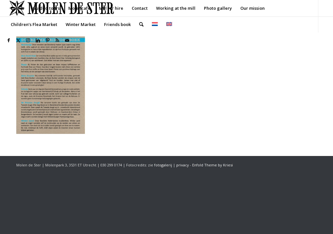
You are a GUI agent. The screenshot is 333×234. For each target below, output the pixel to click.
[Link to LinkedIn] (38, 40)
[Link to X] (18, 40)
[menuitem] (17, 8)
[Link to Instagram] (28, 40)
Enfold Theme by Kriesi (212, 164)
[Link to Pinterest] (47, 40)
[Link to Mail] (67, 40)
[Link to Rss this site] (57, 40)
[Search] (141, 24)
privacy (182, 164)
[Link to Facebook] (8, 40)
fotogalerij (163, 164)
